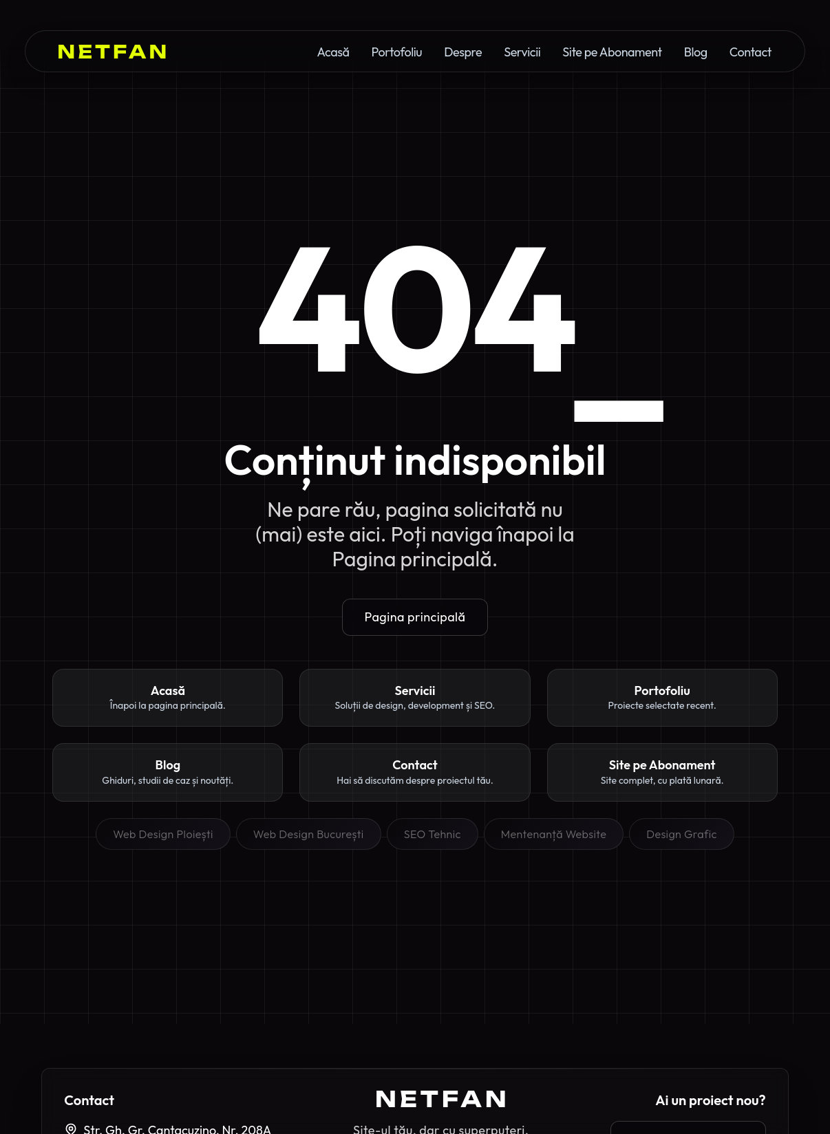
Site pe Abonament (611, 52)
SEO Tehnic (432, 834)
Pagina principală (415, 617)
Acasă (333, 52)
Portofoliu (396, 52)
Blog (695, 52)
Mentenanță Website (553, 834)
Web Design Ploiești (163, 834)
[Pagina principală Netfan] (441, 1099)
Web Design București (308, 834)
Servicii (522, 52)
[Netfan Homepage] (112, 51)
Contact (751, 52)
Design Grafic (681, 834)
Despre (463, 52)
